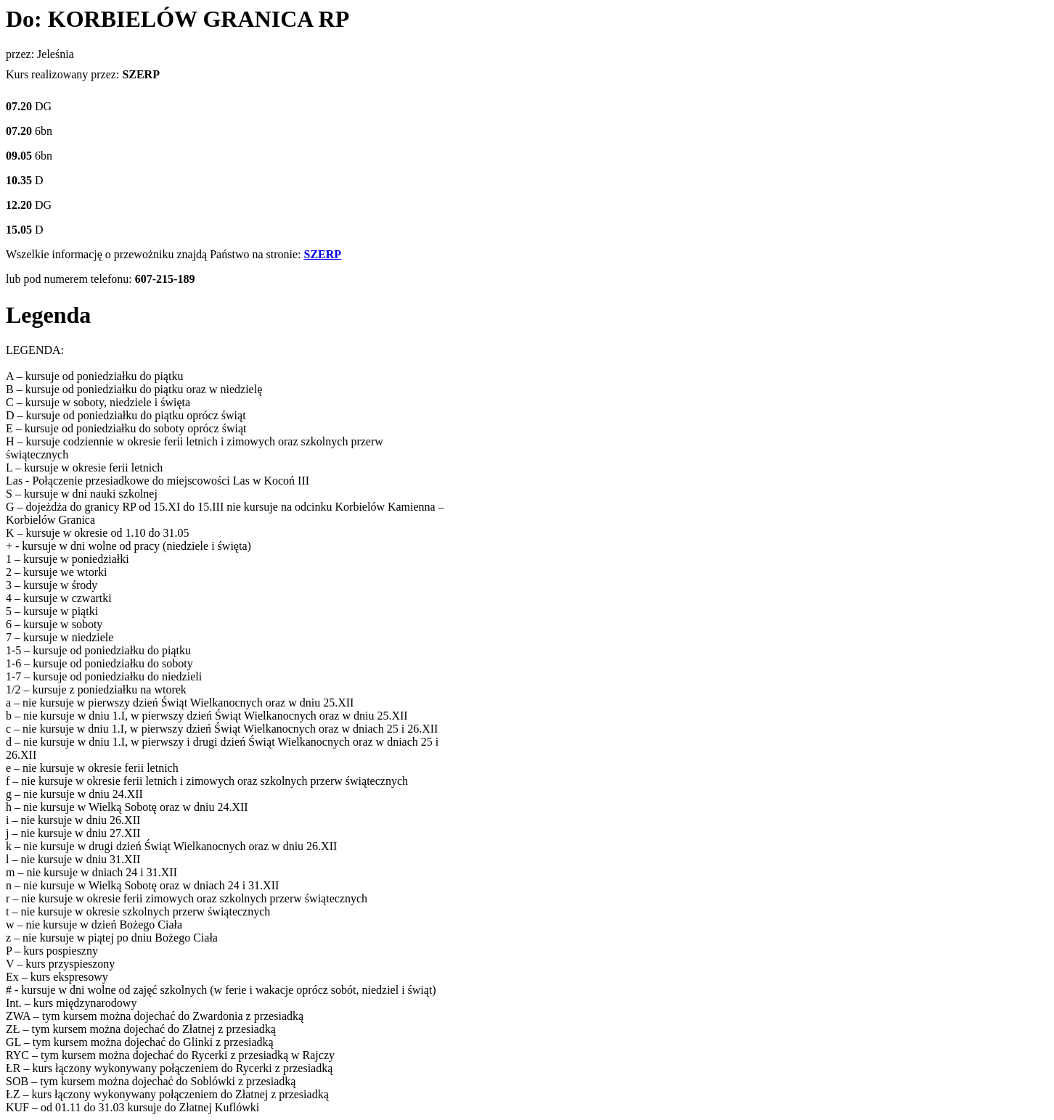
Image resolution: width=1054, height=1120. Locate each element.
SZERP (323, 254)
